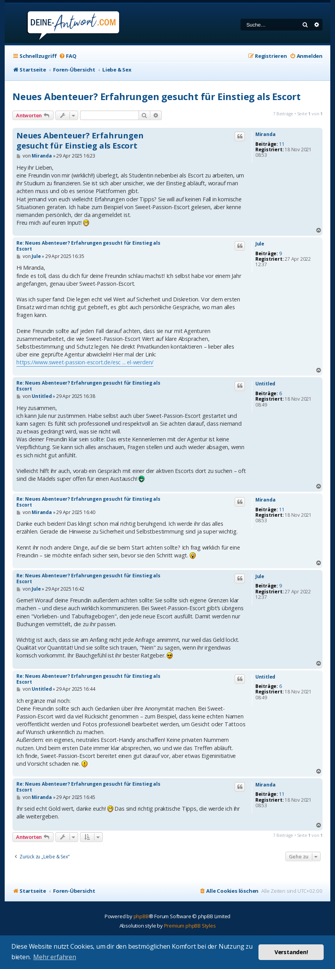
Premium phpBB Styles (190, 925)
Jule (259, 244)
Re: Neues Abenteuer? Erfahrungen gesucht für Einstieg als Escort (88, 246)
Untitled (265, 384)
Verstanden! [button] (291, 952)
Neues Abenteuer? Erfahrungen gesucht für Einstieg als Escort (156, 96)
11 (282, 144)
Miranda (265, 134)
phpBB (141, 916)
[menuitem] (67, 56)
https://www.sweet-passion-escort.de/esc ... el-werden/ (84, 362)
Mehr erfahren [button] (54, 957)
